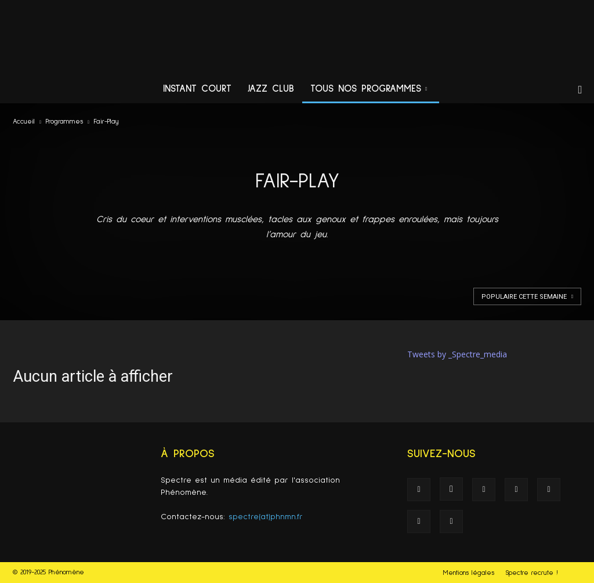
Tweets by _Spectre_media (457, 354)
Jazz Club (271, 89)
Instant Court (197, 89)
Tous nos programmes (368, 89)
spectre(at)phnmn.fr (266, 517)
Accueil (24, 121)
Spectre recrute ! (531, 573)
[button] (580, 90)
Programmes (64, 121)
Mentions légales (468, 573)
